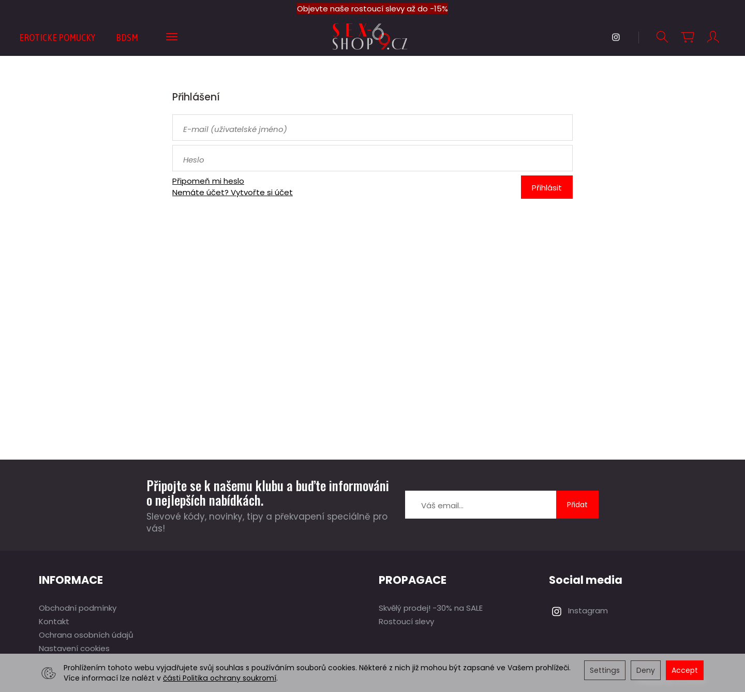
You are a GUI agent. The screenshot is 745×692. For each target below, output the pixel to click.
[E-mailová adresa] (480, 505)
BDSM (127, 37)
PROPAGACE (412, 580)
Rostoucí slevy (406, 621)
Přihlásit (547, 187)
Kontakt (54, 621)
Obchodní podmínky (77, 607)
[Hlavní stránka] (372, 36)
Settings (605, 670)
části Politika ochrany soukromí (219, 678)
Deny (645, 670)
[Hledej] (662, 37)
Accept (685, 670)
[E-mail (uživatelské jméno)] (372, 127)
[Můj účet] (713, 37)
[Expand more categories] (172, 37)
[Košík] (688, 37)
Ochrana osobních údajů (86, 634)
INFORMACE (71, 580)
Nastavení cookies (74, 648)
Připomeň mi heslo (208, 180)
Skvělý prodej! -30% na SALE (431, 607)
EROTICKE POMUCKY (57, 37)
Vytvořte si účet (262, 192)
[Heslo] (372, 158)
